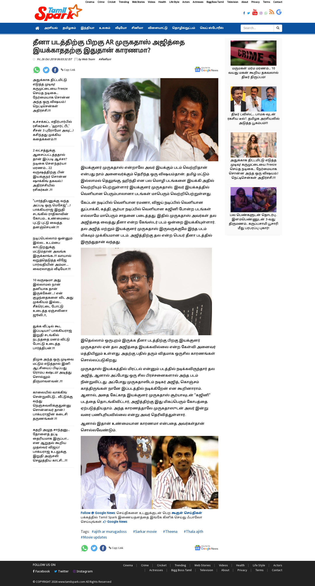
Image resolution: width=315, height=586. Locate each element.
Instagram (83, 572)
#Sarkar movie (144, 531)
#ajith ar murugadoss (109, 531)
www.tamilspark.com (71, 582)
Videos (151, 2)
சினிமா (137, 28)
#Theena (169, 531)
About (245, 2)
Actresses (198, 2)
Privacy (255, 2)
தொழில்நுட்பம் (183, 28)
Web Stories (138, 2)
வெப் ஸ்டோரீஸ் (212, 28)
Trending (124, 2)
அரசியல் (51, 28)
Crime (101, 2)
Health (162, 2)
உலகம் (104, 28)
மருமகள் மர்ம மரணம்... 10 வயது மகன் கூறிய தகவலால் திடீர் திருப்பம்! (253, 73)
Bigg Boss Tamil (215, 2)
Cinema (89, 2)
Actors (185, 2)
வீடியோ (121, 28)
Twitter (61, 572)
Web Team (88, 59)
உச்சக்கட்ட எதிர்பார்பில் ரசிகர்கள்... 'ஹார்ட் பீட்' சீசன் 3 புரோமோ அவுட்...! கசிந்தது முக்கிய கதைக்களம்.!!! (53, 130)
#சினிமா (105, 59)
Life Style (174, 2)
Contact (277, 2)
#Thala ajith (193, 531)
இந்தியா (87, 28)
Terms (266, 2)
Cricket (112, 2)
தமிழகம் (69, 28)
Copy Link (69, 69)
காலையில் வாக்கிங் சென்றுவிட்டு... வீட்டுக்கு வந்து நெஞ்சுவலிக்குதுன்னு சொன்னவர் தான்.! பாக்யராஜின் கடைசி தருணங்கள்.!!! (53, 406)
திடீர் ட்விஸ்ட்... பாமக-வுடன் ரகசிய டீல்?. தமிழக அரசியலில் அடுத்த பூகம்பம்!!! (254, 119)
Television (232, 2)
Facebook (41, 572)
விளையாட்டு (157, 28)
